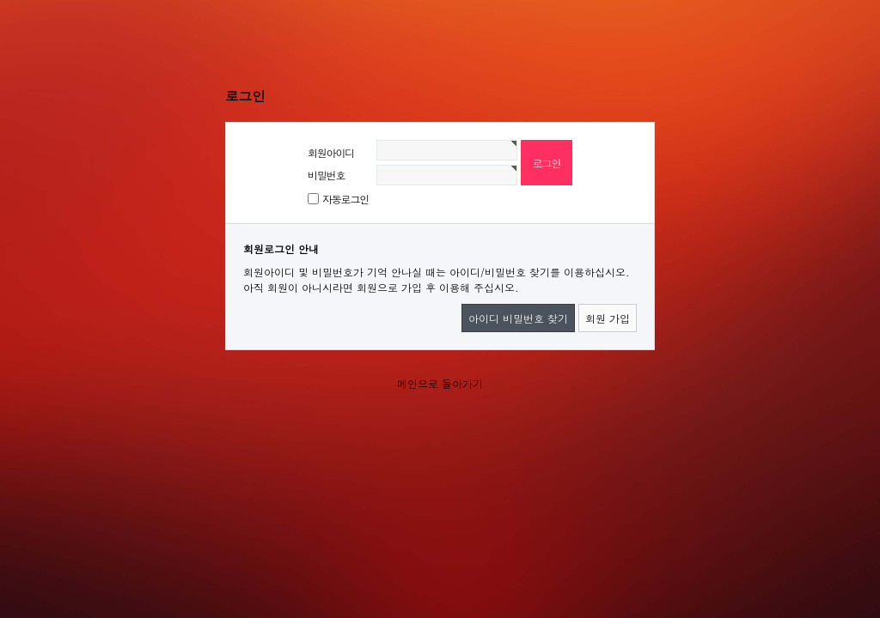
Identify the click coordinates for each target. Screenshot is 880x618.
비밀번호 (326, 174)
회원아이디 (331, 152)
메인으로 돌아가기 (440, 383)
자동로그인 (345, 198)
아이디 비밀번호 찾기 (518, 318)
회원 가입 (607, 318)
